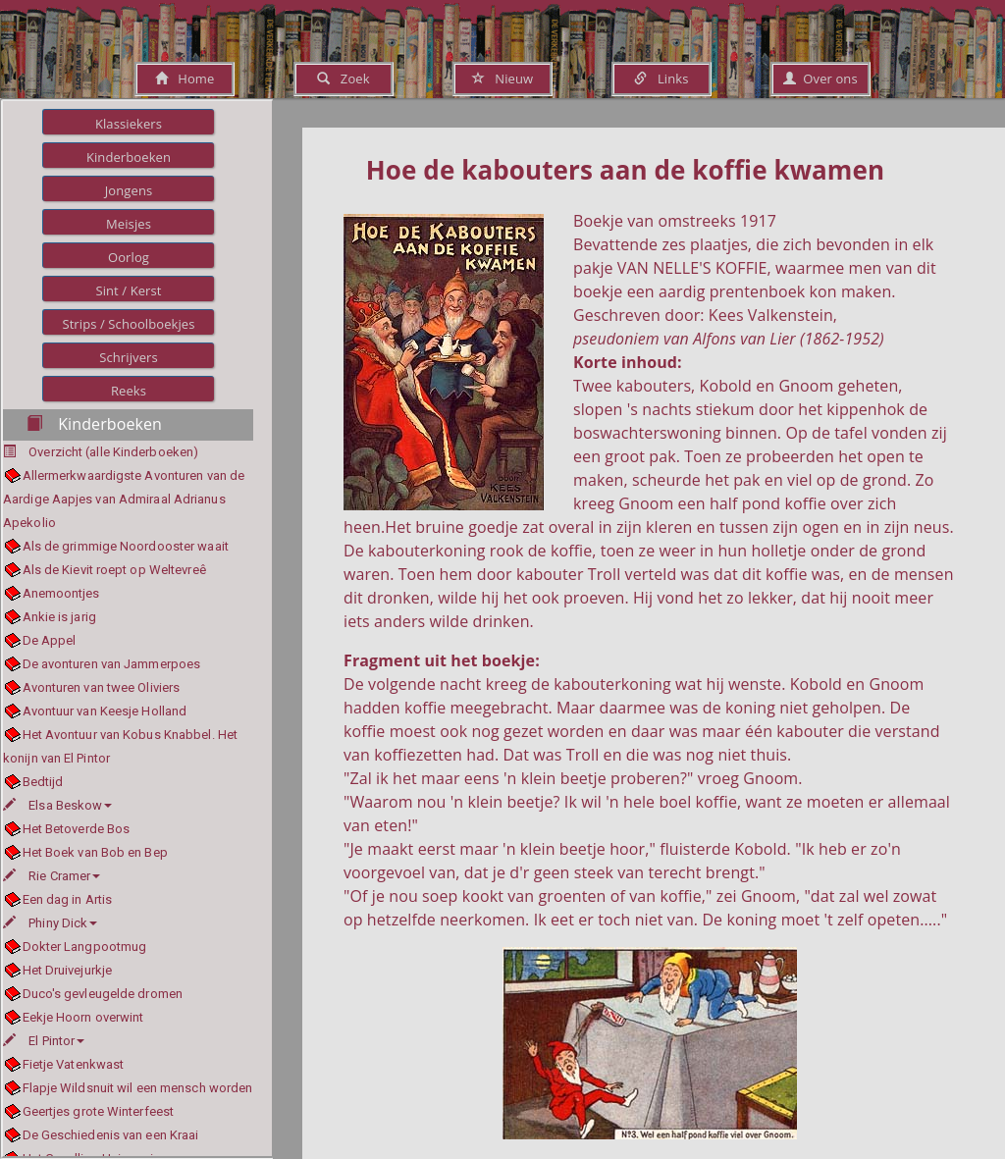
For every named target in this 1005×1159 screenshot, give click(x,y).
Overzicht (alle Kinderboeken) (113, 452)
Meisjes (128, 224)
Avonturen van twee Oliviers (102, 687)
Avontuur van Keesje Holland (105, 711)
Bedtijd (43, 781)
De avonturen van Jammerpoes (112, 664)
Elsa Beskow (57, 805)
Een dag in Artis (68, 899)
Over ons (820, 78)
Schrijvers (128, 357)
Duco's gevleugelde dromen (103, 993)
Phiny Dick (50, 923)
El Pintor (43, 1040)
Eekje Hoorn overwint (83, 1017)
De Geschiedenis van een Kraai (111, 1135)
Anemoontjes (61, 593)
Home (185, 78)
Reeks (128, 390)
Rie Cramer (51, 876)
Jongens (129, 190)
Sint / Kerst (128, 290)
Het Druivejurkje (68, 970)
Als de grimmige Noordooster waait (126, 546)
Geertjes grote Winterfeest (99, 1111)
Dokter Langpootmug (85, 946)
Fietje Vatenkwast (74, 1064)
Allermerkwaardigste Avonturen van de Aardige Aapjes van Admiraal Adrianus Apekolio (123, 499)
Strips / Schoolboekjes (128, 324)
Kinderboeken (128, 157)
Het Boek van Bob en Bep (95, 852)
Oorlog (128, 257)
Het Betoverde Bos (77, 828)
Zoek (343, 78)
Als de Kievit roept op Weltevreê (114, 569)
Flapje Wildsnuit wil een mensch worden (138, 1087)
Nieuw (502, 78)
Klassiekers (128, 123)
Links (661, 78)
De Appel (50, 640)
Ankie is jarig (59, 616)
